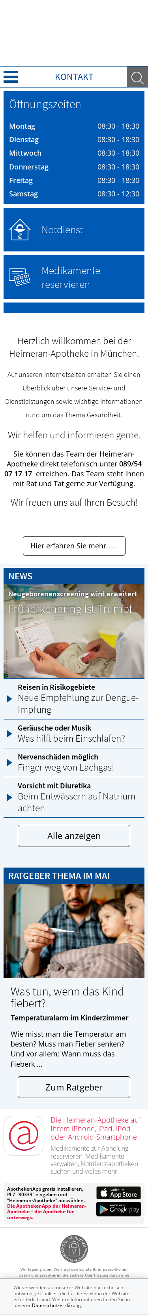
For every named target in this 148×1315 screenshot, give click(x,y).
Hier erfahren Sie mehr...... (74, 545)
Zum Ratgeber (74, 1087)
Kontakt (74, 76)
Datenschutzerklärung (56, 1305)
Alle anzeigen (74, 836)
